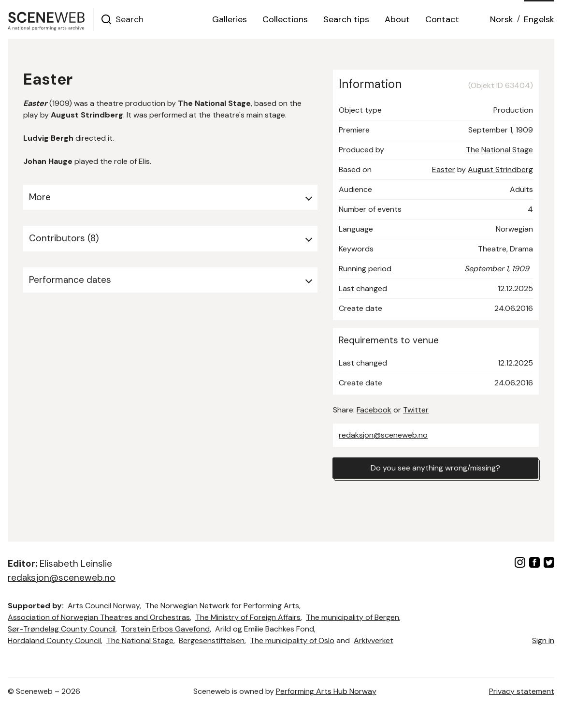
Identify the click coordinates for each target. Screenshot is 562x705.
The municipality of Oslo (292, 640)
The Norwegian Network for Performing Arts (222, 606)
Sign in (543, 640)
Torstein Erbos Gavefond (165, 629)
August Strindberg (500, 169)
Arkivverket (373, 640)
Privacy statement (521, 691)
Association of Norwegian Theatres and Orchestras (99, 617)
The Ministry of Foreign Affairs (248, 617)
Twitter (416, 410)
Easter (443, 169)
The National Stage (499, 150)
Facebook (374, 410)
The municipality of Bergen (352, 617)
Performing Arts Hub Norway (326, 691)
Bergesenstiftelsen (212, 640)
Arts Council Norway (104, 606)
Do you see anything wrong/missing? (435, 468)
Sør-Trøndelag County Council (61, 629)
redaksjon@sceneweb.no (383, 435)
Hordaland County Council (54, 640)
